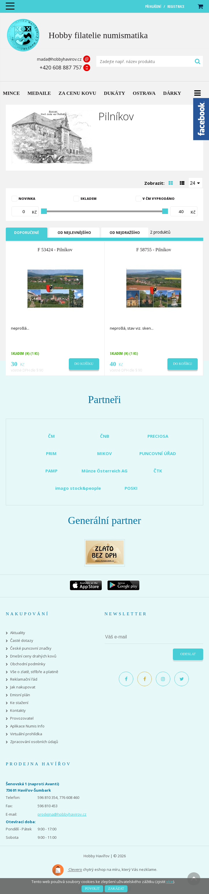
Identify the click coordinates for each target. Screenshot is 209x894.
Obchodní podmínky (27, 664)
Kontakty (18, 710)
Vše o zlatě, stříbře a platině (34, 672)
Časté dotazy (21, 640)
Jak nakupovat (22, 687)
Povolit (92, 888)
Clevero (67, 870)
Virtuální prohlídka (26, 734)
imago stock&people (78, 488)
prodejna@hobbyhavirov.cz (62, 814)
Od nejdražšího (125, 232)
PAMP (51, 471)
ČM (51, 436)
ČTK (157, 471)
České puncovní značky (30, 648)
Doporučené (26, 232)
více (169, 881)
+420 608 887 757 (61, 67)
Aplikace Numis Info (27, 726)
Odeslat (188, 654)
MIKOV (104, 453)
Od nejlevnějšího (74, 232)
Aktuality (17, 633)
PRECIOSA (157, 436)
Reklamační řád (23, 679)
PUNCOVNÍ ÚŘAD (157, 453)
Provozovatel (22, 718)
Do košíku (83, 364)
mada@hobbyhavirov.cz (59, 59)
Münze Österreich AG (104, 471)
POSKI (131, 488)
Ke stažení (19, 703)
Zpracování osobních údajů (34, 742)
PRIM (51, 453)
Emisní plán (20, 695)
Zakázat (116, 888)
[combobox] (195, 183)
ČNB (104, 436)
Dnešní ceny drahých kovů (33, 656)
